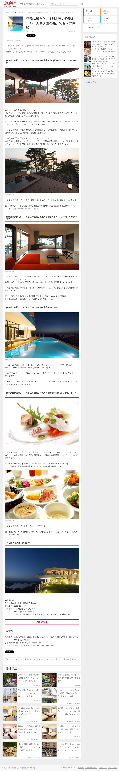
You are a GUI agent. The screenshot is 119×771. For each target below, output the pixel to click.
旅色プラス (91, 82)
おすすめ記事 (90, 37)
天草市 (50, 659)
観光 (58, 659)
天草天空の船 (30, 659)
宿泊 (66, 659)
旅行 (41, 659)
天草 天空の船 (42, 622)
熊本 (74, 659)
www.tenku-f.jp (18, 40)
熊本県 (9, 659)
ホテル (19, 659)
